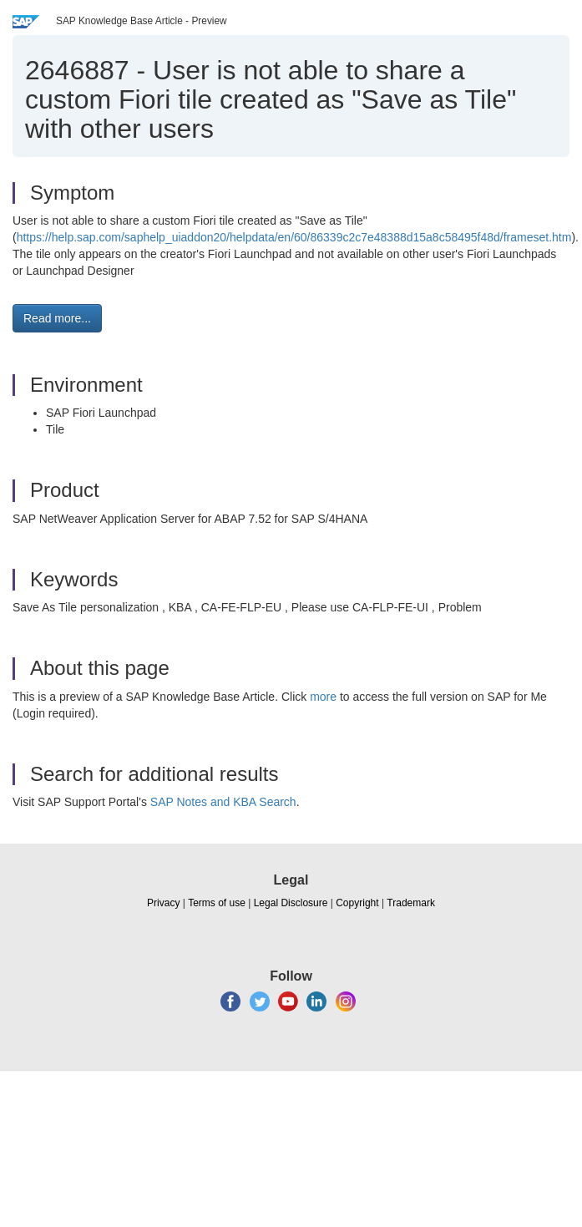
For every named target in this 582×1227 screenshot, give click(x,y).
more (323, 696)
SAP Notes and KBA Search (223, 802)
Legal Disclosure (291, 903)
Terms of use (216, 903)
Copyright (357, 903)
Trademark (411, 903)
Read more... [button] (57, 318)
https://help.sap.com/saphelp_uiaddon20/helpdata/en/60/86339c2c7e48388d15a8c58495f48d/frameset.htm (294, 237)
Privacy (163, 903)
